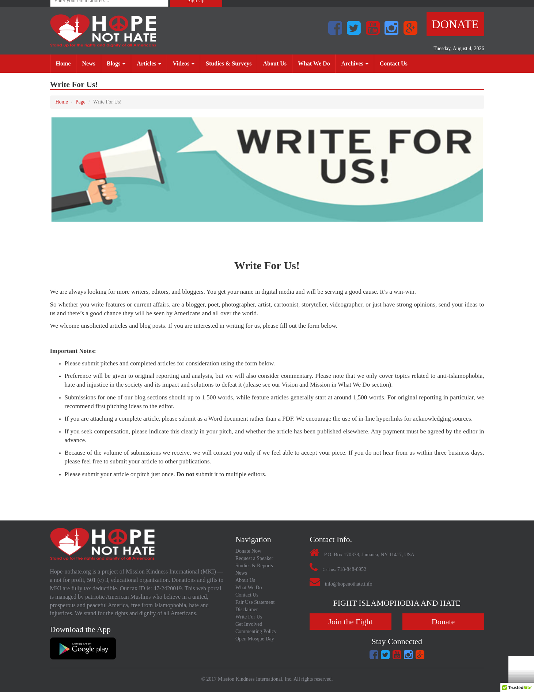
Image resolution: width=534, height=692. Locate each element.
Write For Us (248, 617)
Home (66, 63)
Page (81, 102)
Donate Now (248, 551)
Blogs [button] (116, 63)
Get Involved (248, 624)
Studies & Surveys (231, 63)
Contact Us (396, 63)
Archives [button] (354, 63)
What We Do (317, 63)
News (91, 63)
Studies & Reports (254, 565)
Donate (455, 24)
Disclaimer (246, 609)
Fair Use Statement (254, 602)
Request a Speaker (254, 558)
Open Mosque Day (254, 639)
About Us (277, 63)
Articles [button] (149, 63)
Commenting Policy (255, 631)
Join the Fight (350, 621)
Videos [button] (183, 63)
